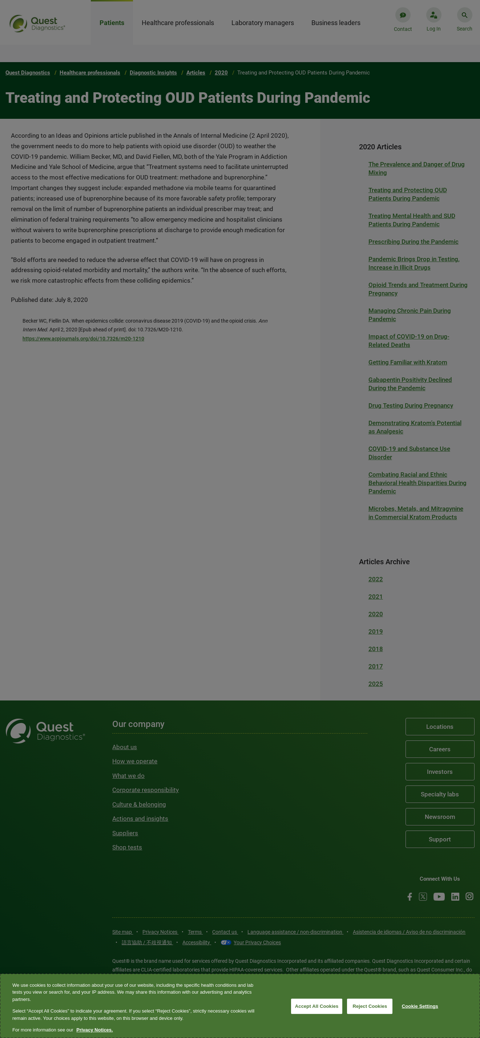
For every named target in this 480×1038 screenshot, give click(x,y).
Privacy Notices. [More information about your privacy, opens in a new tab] (94, 1030)
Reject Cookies (369, 1006)
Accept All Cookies (317, 1006)
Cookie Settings (420, 1006)
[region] (240, 1006)
